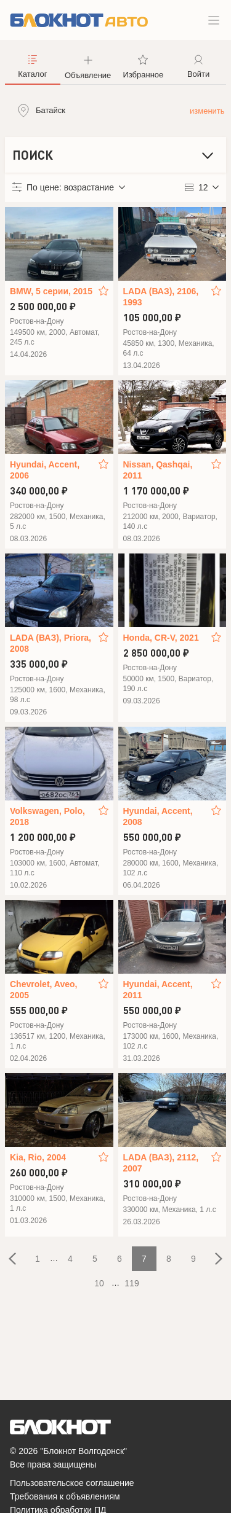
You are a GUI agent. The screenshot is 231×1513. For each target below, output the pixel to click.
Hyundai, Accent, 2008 (158, 816)
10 (99, 1283)
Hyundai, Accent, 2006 (44, 469)
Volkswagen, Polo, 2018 (47, 816)
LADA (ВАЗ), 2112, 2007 (161, 1162)
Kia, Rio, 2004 (38, 1157)
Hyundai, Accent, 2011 (158, 989)
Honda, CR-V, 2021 (161, 638)
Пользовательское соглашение (72, 1483)
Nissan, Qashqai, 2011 (158, 469)
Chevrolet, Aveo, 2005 (43, 989)
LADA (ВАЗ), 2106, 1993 (161, 296)
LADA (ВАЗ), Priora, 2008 (50, 643)
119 (131, 1283)
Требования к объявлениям (65, 1496)
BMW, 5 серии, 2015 (51, 291)
